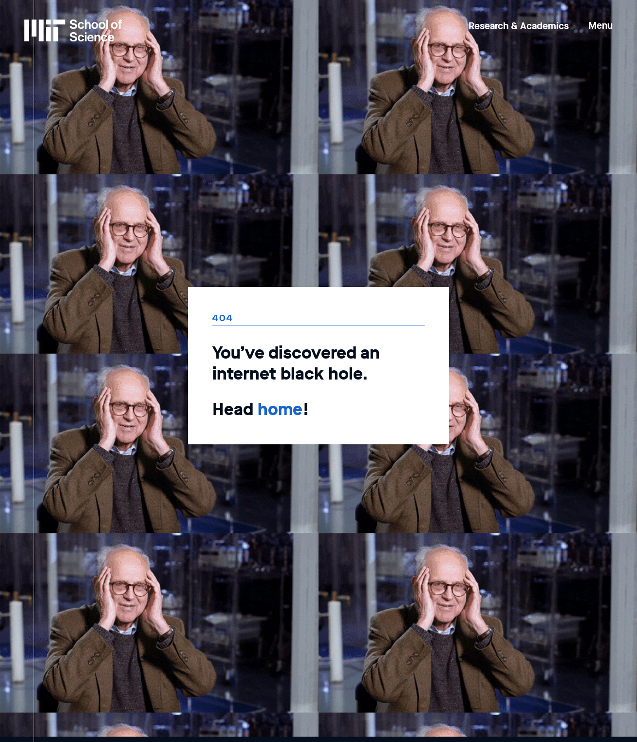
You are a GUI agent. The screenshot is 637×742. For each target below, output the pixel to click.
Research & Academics (518, 26)
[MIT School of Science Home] (73, 30)
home (280, 409)
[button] (600, 19)
